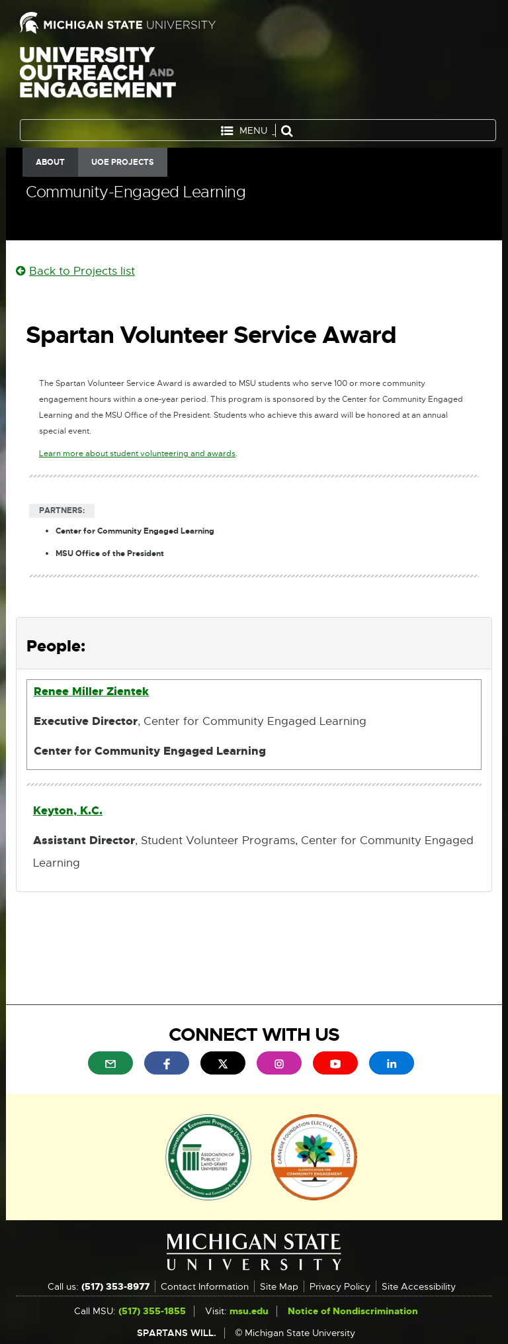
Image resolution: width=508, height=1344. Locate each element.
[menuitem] (110, 1062)
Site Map (279, 1286)
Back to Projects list (75, 271)
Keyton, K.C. (68, 810)
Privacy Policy (340, 1286)
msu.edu (249, 1311)
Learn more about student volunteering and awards (137, 454)
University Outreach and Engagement (98, 79)
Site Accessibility (419, 1286)
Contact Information (205, 1286)
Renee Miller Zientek (91, 691)
